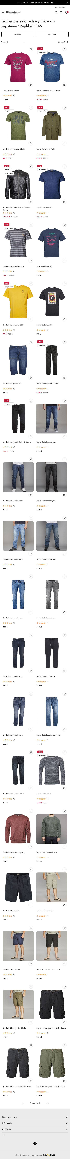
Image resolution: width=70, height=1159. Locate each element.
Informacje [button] (35, 1123)
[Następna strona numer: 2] (47, 1103)
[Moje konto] (61, 7)
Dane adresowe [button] (35, 1117)
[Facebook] (35, 1143)
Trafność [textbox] (4, 42)
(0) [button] (14, 95)
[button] (9, 96)
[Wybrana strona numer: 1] (35, 1103)
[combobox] (13, 42)
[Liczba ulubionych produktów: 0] (61, 12)
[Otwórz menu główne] (2, 12)
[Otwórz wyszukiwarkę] (56, 12)
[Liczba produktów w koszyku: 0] (66, 12)
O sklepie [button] (35, 1129)
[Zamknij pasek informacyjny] (68, 3)
